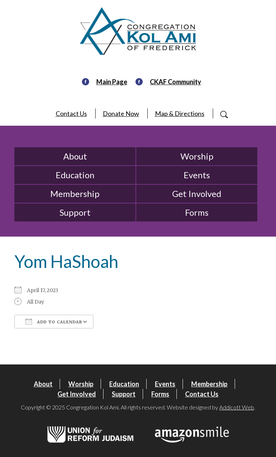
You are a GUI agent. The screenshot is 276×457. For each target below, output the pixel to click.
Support (75, 212)
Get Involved (196, 193)
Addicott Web (236, 407)
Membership (75, 193)
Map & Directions (179, 113)
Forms (196, 212)
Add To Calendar (54, 321)
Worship (196, 156)
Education (75, 175)
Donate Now (121, 113)
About (75, 156)
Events (197, 175)
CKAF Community (175, 82)
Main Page (111, 82)
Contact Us (71, 113)
